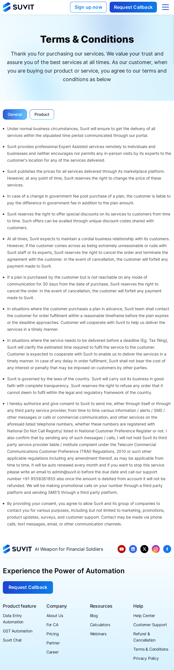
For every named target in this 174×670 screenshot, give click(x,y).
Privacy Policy (146, 658)
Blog (94, 615)
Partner (53, 642)
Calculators (100, 624)
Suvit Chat (12, 640)
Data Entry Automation (13, 618)
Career (52, 652)
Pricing (52, 633)
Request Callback (133, 7)
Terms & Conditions (150, 649)
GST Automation (17, 630)
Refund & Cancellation (144, 636)
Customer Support (150, 624)
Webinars (98, 633)
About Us (54, 615)
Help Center (144, 615)
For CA (52, 624)
